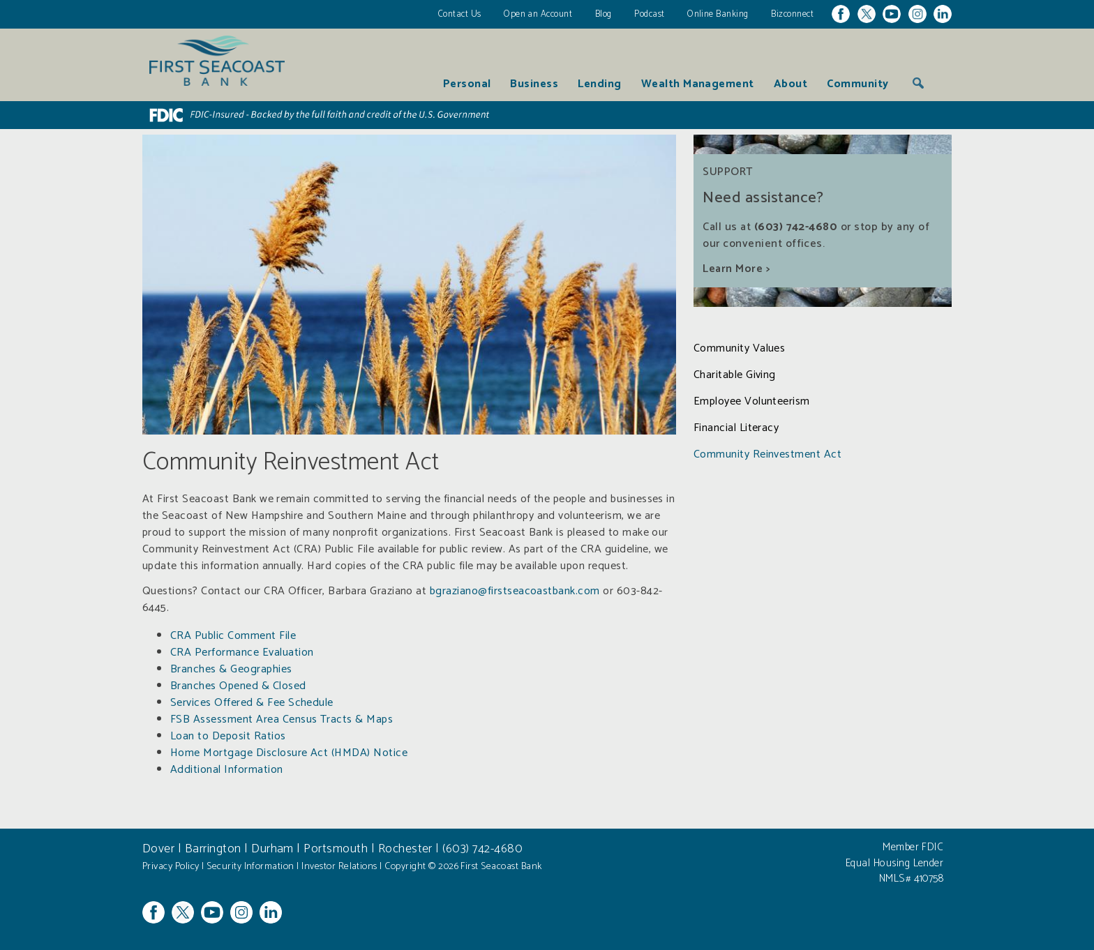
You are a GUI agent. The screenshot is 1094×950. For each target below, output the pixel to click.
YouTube (892, 14)
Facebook (841, 14)
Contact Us (459, 14)
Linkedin (943, 14)
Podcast (649, 14)
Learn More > (736, 268)
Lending (599, 84)
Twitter (866, 14)
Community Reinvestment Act (767, 454)
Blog (603, 14)
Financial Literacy (736, 428)
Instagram (917, 14)
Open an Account (538, 14)
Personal (467, 84)
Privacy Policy (173, 866)
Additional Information (226, 769)
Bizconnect (792, 14)
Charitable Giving (735, 375)
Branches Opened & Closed (238, 686)
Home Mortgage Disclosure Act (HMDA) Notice (288, 753)
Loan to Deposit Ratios (228, 736)
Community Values (740, 348)
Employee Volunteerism (752, 401)
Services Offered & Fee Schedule (252, 702)
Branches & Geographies (231, 669)
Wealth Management (697, 84)
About (790, 84)
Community (857, 84)
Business (534, 84)
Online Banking (718, 14)
